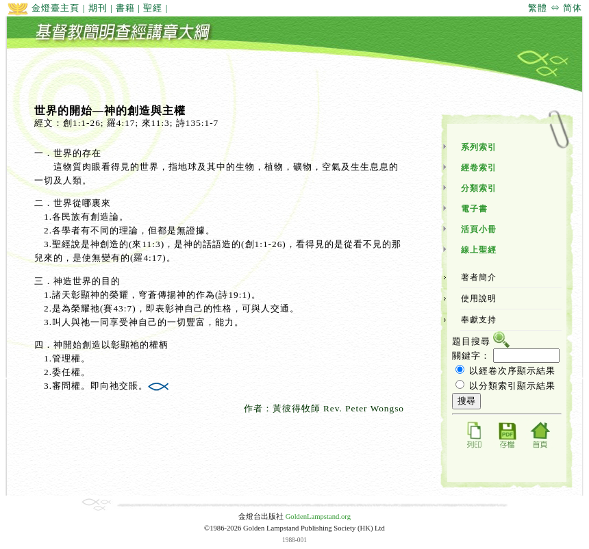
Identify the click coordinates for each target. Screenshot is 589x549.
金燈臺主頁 (43, 8)
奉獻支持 (479, 319)
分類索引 (479, 188)
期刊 (98, 8)
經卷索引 (479, 168)
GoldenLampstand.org (318, 516)
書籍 (125, 8)
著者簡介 (479, 277)
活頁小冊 (479, 229)
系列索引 (479, 147)
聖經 (152, 8)
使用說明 (479, 298)
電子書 (474, 209)
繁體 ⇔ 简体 (555, 8)
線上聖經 (479, 250)
